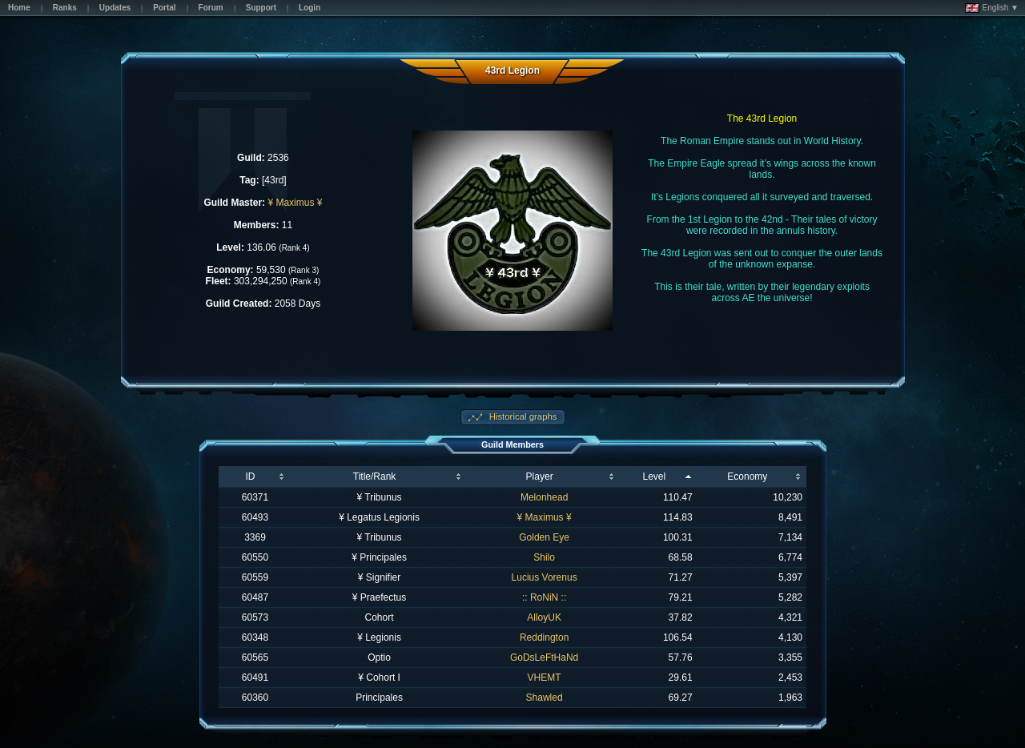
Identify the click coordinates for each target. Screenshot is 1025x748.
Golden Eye (544, 537)
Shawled (544, 697)
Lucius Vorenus (544, 577)
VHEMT (544, 677)
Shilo (544, 557)
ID (250, 476)
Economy (747, 476)
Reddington (544, 637)
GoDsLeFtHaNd (544, 657)
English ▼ (992, 8)
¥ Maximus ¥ (294, 202)
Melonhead (544, 497)
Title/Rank (374, 476)
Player (539, 476)
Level (654, 476)
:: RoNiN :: (544, 597)
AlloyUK (544, 617)
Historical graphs (522, 416)
